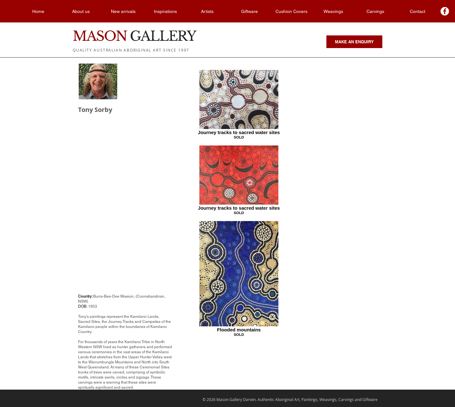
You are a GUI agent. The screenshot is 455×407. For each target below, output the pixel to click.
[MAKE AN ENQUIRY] (354, 41)
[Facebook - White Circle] (444, 11)
